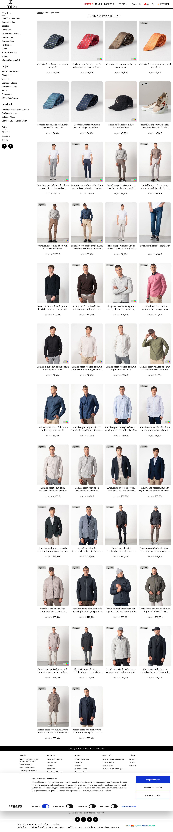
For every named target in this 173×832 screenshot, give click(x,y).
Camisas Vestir (8, 37)
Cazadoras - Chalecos (11, 33)
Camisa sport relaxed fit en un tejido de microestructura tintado (155, 369)
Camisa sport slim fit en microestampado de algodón (53, 489)
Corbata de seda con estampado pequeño (52, 65)
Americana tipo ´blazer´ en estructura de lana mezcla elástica (121, 490)
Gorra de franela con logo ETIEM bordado (121, 126)
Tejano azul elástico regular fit (155, 245)
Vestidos (5, 79)
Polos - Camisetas (9, 52)
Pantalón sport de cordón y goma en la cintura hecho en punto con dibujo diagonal (155, 187)
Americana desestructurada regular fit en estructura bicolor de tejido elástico (155, 490)
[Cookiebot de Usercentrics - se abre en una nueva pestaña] (15, 827)
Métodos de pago (26, 764)
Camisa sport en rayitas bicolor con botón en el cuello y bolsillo (121, 429)
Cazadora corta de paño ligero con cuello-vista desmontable (121, 670)
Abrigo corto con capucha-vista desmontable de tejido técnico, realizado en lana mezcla (52, 732)
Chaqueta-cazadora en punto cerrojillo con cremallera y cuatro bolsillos (121, 309)
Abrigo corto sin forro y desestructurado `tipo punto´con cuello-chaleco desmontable (155, 673)
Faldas (5, 91)
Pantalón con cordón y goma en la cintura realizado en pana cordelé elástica (87, 248)
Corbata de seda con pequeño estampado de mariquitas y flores (86, 66)
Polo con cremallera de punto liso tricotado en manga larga (53, 307)
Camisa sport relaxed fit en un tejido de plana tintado (53, 429)
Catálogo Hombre (9, 113)
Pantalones (6, 45)
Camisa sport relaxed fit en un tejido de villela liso (121, 368)
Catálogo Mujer (8, 117)
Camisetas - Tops (9, 87)
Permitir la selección (153, 808)
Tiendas (5, 140)
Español (164, 4)
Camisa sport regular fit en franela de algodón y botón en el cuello (87, 430)
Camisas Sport (8, 41)
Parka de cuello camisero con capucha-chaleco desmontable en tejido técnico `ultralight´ (121, 611)
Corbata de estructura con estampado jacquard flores (87, 126)
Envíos (22, 774)
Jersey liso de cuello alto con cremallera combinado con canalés (87, 309)
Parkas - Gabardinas (10, 71)
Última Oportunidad (11, 60)
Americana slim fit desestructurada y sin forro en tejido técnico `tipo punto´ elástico (121, 552)
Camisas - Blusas (9, 83)
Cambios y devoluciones (28, 770)
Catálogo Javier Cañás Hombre (15, 109)
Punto (4, 49)
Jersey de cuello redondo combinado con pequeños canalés (155, 309)
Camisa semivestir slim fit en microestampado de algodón (155, 429)
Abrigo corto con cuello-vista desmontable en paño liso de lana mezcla (87, 732)
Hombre (88, 4)
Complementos (8, 22)
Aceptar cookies (153, 800)
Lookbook (109, 4)
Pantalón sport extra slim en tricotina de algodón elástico (121, 186)
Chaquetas (6, 30)
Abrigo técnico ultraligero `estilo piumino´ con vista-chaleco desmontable (86, 671)
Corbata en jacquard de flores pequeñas (121, 65)
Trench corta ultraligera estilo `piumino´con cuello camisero (52, 670)
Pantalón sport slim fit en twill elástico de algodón (52, 247)
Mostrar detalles (129, 827)
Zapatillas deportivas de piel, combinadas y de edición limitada (155, 127)
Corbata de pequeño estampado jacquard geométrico (52, 126)
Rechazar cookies (153, 816)
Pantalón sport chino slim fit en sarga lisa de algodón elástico (87, 186)
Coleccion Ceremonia (11, 18)
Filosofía (5, 132)
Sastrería (6, 136)
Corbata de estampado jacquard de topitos (155, 65)
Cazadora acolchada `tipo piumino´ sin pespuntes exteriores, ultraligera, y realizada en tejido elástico (53, 613)
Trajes (4, 56)
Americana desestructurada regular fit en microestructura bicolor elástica (53, 550)
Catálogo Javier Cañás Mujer (14, 121)
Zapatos (5, 26)
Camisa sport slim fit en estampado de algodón (87, 489)
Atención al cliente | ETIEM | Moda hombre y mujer (29, 760)
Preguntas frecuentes (27, 767)
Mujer (98, 4)
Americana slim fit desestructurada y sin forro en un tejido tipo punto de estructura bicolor (87, 552)
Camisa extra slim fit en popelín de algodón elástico (53, 368)
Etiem (123, 4)
